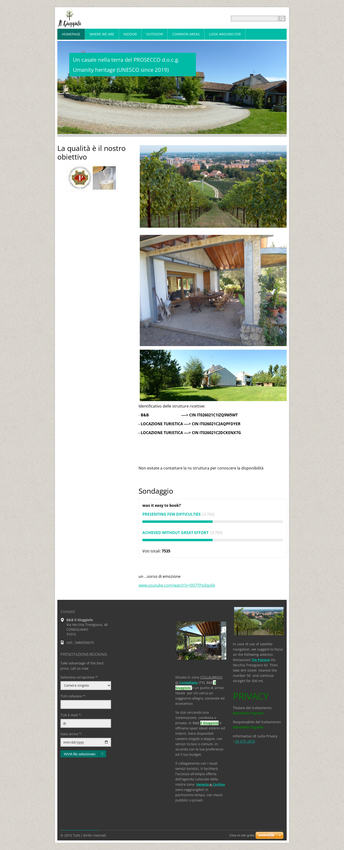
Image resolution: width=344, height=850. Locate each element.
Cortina (219, 784)
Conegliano (188, 682)
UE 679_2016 (245, 741)
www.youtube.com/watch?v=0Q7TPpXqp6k (177, 585)
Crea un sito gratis (242, 835)
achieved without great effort (176, 532)
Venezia (202, 784)
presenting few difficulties (172, 514)
